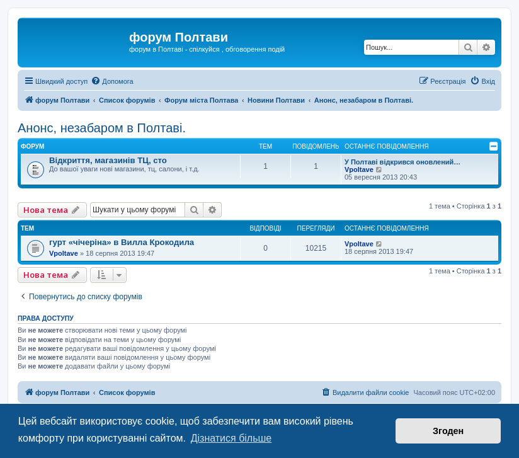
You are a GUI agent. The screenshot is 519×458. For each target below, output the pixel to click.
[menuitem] (112, 81)
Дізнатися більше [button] (231, 438)
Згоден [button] (448, 431)
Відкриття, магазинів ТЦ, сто (108, 160)
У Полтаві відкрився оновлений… (402, 162)
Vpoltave (359, 169)
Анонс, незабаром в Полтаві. (102, 128)
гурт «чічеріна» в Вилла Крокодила (121, 242)
